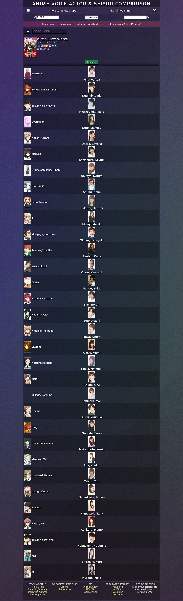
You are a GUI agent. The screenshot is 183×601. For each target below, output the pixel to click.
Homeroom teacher (43, 443)
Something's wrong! (37, 589)
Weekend (37, 73)
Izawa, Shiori (92, 335)
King (34, 427)
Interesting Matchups (62, 10)
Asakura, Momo (92, 527)
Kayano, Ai (91, 302)
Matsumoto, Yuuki (91, 447)
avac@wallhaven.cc (97, 24)
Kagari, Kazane (41, 137)
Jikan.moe (118, 587)
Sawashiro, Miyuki (91, 158)
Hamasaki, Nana (91, 511)
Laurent (36, 346)
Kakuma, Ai (92, 383)
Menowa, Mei (39, 459)
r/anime (64, 587)
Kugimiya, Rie (92, 93)
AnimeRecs (118, 594)
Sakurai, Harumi (91, 206)
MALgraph (118, 592)
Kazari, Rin (38, 523)
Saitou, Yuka (91, 286)
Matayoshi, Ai (91, 222)
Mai (34, 555)
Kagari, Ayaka (40, 314)
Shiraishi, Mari (92, 560)
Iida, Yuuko (91, 463)
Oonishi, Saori (92, 431)
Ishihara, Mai (92, 399)
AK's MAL (91, 589)
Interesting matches (37, 592)
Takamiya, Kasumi (42, 298)
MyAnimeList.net (120, 10)
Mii (33, 571)
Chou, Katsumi (91, 270)
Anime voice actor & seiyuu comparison (91, 3)
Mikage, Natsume (42, 395)
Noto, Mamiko (91, 126)
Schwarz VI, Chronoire (45, 89)
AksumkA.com (90, 587)
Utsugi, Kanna (40, 491)
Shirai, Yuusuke (92, 415)
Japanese (91, 62)
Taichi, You (91, 479)
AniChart (117, 589)
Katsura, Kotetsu (42, 362)
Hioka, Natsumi (91, 367)
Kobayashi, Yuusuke (91, 544)
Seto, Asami (91, 319)
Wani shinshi (39, 266)
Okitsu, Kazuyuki (92, 238)
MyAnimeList (64, 589)
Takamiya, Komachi (43, 105)
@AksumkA (136, 24)
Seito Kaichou (40, 202)
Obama (36, 411)
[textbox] (47, 17)
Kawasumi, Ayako (91, 110)
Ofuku (35, 282)
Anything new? (37, 594)
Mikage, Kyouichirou (44, 234)
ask (153, 589)
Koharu (36, 507)
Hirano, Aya (92, 77)
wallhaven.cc (90, 592)
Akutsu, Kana (91, 254)
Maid (34, 379)
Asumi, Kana (92, 190)
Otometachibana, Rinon (46, 170)
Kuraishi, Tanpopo (42, 330)
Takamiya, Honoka (42, 539)
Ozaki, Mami (91, 351)
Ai (33, 218)
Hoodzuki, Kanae (42, 475)
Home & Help (37, 587)
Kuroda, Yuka (91, 576)
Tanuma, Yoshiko (42, 250)
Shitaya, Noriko (91, 174)
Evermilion (38, 121)
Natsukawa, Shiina (92, 495)
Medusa (36, 153)
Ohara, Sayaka (92, 142)
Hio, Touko (38, 186)
